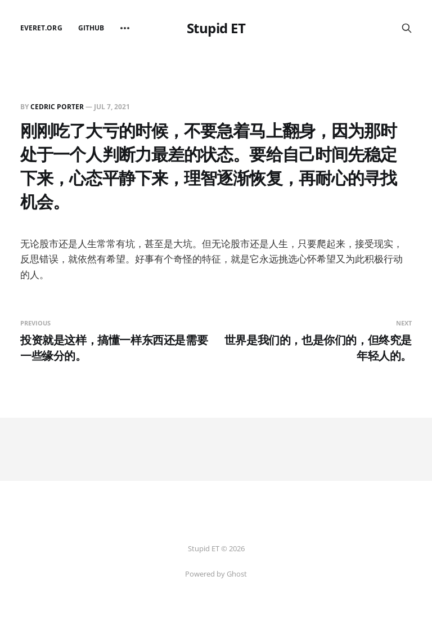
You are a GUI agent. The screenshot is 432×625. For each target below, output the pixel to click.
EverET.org (41, 28)
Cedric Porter (57, 106)
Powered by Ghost (216, 574)
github (91, 28)
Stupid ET (216, 28)
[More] (124, 28)
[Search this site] (406, 28)
